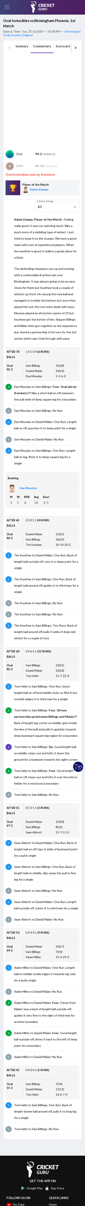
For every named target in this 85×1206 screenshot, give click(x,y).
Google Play (32, 1188)
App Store (54, 1188)
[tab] (22, 48)
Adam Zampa (39, 189)
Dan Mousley (28, 488)
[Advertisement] (42, 101)
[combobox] (57, 207)
